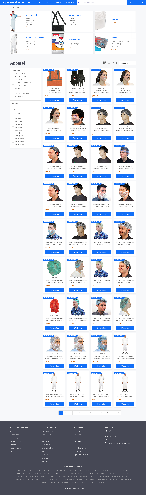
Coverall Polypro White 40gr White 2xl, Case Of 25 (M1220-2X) (101, 395)
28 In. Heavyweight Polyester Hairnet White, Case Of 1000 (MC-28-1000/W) (125, 129)
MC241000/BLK (101, 164)
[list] (108, 63)
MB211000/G (78, 316)
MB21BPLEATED (78, 278)
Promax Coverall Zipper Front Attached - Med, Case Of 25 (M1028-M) (125, 395)
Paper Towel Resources (81, 455)
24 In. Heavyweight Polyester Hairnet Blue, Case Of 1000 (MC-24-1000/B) (125, 167)
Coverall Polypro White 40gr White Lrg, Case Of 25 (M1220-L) (54, 395)
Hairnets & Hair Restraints (25, 91)
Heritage (30, 47)
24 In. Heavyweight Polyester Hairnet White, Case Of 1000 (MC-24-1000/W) (54, 167)
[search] (79, 2)
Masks (58, 2)
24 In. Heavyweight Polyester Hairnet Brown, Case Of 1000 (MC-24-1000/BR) (78, 167)
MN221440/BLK (54, 126)
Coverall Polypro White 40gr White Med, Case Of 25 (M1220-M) (125, 357)
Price (14, 110)
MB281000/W (78, 240)
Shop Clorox (45, 458)
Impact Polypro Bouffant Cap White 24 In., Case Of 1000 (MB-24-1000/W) (125, 243)
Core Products (74, 22)
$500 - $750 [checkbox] (18, 133)
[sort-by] (127, 63)
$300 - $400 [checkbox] (18, 127)
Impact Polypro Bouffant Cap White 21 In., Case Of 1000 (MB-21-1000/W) (125, 281)
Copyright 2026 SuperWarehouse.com (73, 488)
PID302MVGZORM (54, 88)
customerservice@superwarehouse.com (119, 443)
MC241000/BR (77, 164)
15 (101, 413)
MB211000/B (101, 316)
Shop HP (44, 461)
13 (90, 413)
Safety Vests (19, 96)
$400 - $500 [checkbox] (18, 130)
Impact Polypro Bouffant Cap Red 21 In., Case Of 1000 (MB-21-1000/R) (54, 319)
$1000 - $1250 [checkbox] (19, 138)
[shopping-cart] (143, 2)
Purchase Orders (15, 448)
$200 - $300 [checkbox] (18, 124)
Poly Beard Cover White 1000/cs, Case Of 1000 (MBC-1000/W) (125, 205)
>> (118, 413)
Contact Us (77, 431)
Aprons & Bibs (32, 15)
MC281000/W (125, 126)
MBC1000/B (54, 240)
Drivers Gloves (116, 47)
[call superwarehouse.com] (131, 2)
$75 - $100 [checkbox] (18, 119)
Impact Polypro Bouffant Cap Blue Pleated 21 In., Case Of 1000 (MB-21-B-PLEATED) (78, 281)
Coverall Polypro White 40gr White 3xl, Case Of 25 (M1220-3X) (78, 395)
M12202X (101, 391)
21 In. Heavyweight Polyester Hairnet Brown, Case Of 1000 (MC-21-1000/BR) (78, 205)
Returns (76, 438)
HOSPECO (30, 20)
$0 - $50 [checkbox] (17, 113)
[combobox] (102, 2)
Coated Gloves (116, 43)
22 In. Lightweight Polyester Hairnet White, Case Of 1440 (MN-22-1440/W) (101, 91)
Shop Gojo (45, 451)
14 (95, 413)
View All (28, 27)
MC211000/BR (77, 202)
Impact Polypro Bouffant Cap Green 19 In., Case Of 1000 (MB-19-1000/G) (125, 319)
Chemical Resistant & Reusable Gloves (121, 41)
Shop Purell (45, 455)
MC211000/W (54, 202)
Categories (17, 70)
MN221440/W (101, 88)
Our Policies (77, 441)
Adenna (29, 22)
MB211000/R (54, 316)
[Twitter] (111, 431)
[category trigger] (29, 3)
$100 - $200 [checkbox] (18, 121)
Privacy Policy (14, 434)
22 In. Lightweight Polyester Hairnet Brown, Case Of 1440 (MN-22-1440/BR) (125, 91)
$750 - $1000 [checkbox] (19, 136)
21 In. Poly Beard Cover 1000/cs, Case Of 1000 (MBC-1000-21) (101, 205)
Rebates (38, 2)
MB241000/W (125, 240)
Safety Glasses (74, 43)
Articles (76, 444)
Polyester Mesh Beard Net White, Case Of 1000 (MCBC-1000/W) (78, 129)
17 (112, 413)
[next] (134, 32)
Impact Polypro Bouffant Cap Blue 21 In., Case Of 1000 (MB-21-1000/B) (101, 319)
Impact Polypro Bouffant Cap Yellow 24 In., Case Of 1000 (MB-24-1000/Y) (101, 243)
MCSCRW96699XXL (78, 88)
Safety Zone (31, 41)
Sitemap (12, 451)
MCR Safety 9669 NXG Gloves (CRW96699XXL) (77, 91)
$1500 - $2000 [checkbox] (19, 141)
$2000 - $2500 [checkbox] (19, 144)
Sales (48, 2)
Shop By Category (47, 431)
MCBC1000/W (78, 126)
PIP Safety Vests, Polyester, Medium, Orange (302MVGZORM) (54, 91)
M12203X (78, 391)
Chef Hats (115, 19)
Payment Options (15, 441)
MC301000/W (101, 126)
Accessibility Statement (17, 438)
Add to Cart (54, 100)
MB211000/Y (101, 278)
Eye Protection (75, 40)
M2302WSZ (77, 353)
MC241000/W (54, 164)
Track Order (77, 434)
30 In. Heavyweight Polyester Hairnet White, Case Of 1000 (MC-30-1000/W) (101, 129)
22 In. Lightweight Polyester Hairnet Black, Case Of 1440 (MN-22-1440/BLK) (54, 129)
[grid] (104, 63)
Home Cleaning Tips (80, 448)
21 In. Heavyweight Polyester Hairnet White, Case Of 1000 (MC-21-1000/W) (54, 205)
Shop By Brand (46, 434)
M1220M (125, 353)
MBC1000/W (125, 202)
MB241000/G (54, 278)
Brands (15, 103)
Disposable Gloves (117, 45)
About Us (13, 431)
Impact (29, 24)
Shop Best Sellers (47, 448)
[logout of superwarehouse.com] (137, 2)
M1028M (125, 391)
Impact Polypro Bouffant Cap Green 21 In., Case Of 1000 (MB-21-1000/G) (78, 319)
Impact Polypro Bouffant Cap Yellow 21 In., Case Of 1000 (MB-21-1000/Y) (101, 281)
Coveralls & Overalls (35, 38)
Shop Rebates (46, 444)
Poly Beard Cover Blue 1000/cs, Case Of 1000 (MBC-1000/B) (54, 243)
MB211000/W (125, 278)
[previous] (12, 32)
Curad (72, 18)
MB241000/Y (101, 240)
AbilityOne (73, 24)
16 (107, 413)
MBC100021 (101, 202)
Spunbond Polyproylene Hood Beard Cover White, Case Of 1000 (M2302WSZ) (78, 357)
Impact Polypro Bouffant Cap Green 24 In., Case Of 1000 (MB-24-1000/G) (54, 281)
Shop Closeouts (46, 441)
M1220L (54, 391)
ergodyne (72, 20)
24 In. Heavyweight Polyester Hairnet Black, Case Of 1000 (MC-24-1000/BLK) (101, 167)
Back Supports (75, 15)
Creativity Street (32, 18)
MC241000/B (125, 164)
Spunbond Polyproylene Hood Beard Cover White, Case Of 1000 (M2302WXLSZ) (54, 357)
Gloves (114, 38)
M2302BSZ (101, 353)
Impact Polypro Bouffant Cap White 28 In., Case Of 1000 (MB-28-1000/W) (78, 243)
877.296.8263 (111, 440)
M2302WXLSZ (54, 353)
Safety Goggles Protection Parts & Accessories (80, 45)
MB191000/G (125, 316)
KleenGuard (31, 45)
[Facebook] (107, 431)
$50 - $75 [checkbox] (18, 116)
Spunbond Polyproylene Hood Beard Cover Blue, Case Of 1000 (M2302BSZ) (101, 357)
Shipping (13, 444)
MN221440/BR (125, 88)
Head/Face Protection (23, 94)
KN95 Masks (78, 451)
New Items (70, 2)
